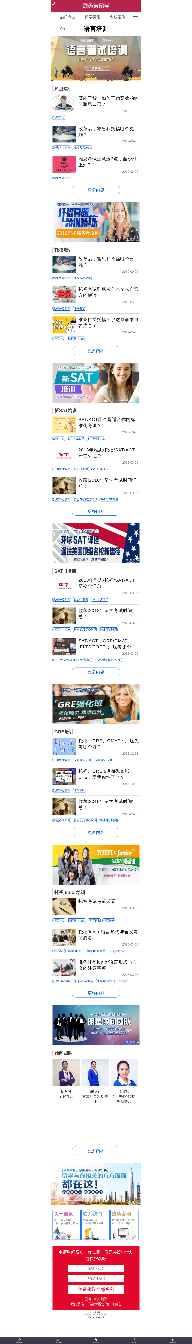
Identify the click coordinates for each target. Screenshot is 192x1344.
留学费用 (92, 17)
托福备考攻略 (82, 147)
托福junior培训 (69, 892)
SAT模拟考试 (96, 438)
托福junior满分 (74, 950)
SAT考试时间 (108, 499)
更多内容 (96, 190)
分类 (138, 6)
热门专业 (68, 17)
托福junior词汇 (118, 950)
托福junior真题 (96, 950)
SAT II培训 (65, 571)
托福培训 (63, 249)
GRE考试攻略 (62, 659)
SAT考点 (58, 438)
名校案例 (117, 17)
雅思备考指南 (62, 147)
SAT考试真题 (75, 438)
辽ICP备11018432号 (96, 1317)
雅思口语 (59, 117)
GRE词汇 (115, 659)
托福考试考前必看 (97, 901)
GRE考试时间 (83, 760)
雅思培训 (63, 89)
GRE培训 (63, 731)
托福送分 (109, 920)
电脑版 (96, 1312)
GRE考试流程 (104, 760)
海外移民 (173, 1342)
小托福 (57, 950)
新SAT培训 (65, 410)
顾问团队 (63, 1053)
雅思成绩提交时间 (85, 499)
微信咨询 (96, 1342)
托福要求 (79, 308)
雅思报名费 (81, 469)
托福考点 (59, 338)
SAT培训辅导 (99, 469)
